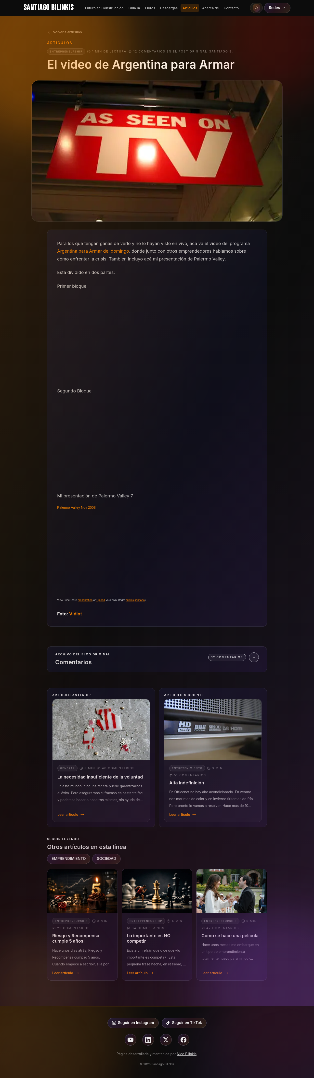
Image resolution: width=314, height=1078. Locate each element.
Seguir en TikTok (184, 1022)
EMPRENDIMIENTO (69, 858)
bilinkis (130, 599)
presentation (85, 599)
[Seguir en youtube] (130, 1040)
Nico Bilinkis (186, 1054)
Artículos (190, 8)
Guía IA (134, 8)
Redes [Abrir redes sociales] (277, 7)
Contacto (231, 8)
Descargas (169, 8)
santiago (139, 599)
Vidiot (75, 613)
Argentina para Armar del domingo (93, 251)
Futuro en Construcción (104, 8)
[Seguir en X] (166, 1040)
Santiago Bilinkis (49, 8)
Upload (100, 599)
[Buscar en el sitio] (256, 8)
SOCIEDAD (106, 858)
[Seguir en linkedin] (148, 1040)
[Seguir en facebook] (183, 1040)
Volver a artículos (64, 32)
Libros (150, 8)
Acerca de (210, 8)
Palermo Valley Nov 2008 (76, 507)
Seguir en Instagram (133, 1022)
